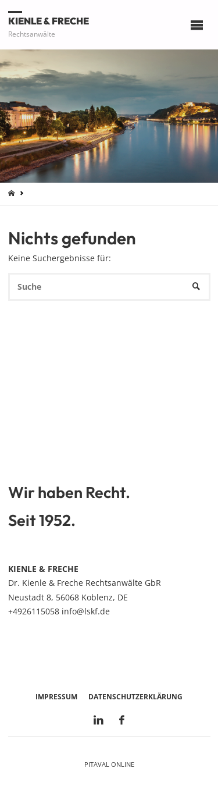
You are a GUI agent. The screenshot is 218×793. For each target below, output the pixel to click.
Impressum (56, 697)
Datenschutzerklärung (135, 697)
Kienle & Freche (48, 21)
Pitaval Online (109, 764)
